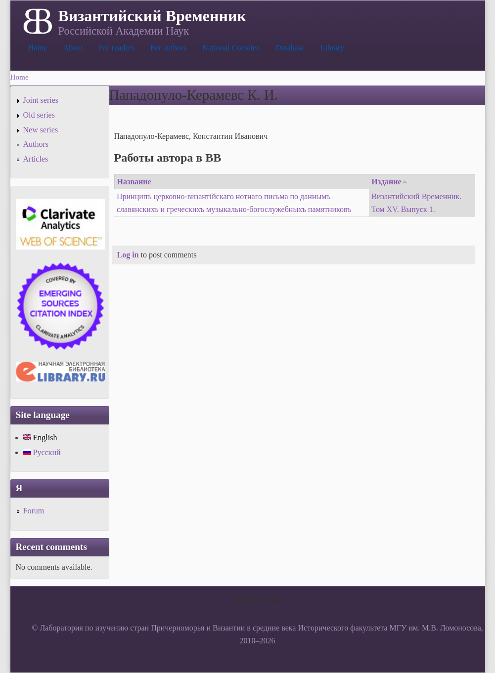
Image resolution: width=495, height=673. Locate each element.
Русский (42, 452)
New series (40, 130)
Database (290, 47)
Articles (35, 159)
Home (37, 47)
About (73, 47)
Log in (128, 255)
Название (134, 181)
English (40, 437)
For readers (117, 47)
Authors (36, 144)
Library (332, 47)
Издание (389, 181)
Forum (34, 510)
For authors (168, 47)
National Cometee (231, 47)
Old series (39, 115)
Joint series (41, 100)
